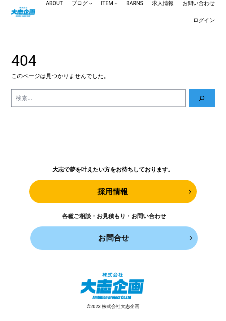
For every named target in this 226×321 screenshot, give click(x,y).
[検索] (202, 98)
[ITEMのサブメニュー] (116, 3)
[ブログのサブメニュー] (90, 3)
